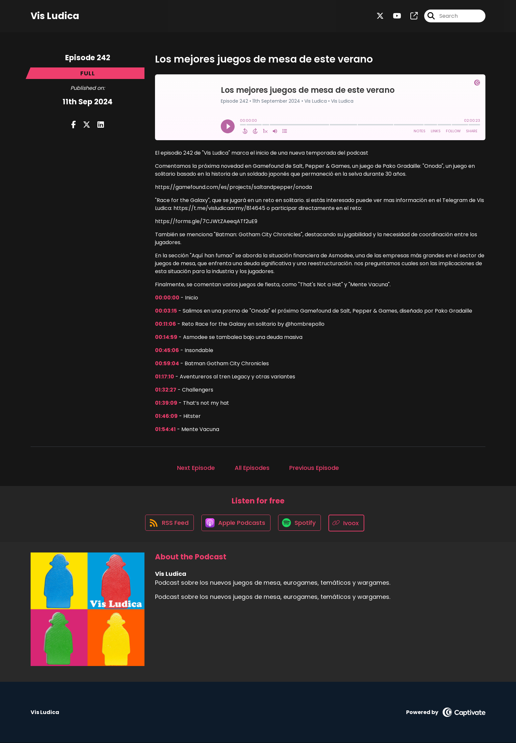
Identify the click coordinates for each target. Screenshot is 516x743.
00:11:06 (165, 324)
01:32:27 (165, 390)
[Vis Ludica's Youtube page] (393, 16)
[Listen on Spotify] (300, 523)
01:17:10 (164, 376)
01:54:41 (165, 429)
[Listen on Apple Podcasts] (236, 523)
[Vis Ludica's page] (410, 16)
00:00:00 (167, 297)
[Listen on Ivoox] (348, 523)
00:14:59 (166, 337)
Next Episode (196, 468)
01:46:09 (166, 416)
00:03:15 (166, 311)
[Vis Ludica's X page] (380, 16)
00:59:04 (167, 363)
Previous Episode (314, 468)
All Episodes (252, 468)
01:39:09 (166, 403)
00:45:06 (167, 350)
